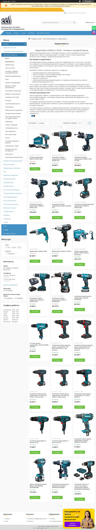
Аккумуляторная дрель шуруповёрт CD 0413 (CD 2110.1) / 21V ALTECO (38, 395)
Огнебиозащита (8, 211)
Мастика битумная (9, 179)
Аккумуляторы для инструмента (11, 150)
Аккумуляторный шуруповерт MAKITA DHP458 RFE (59, 299)
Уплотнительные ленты (10, 204)
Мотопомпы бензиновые (11, 190)
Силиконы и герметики (10, 175)
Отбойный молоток (11, 128)
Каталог (16, 33)
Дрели (7, 58)
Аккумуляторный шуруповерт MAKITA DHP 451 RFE (83, 158)
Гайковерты (9, 121)
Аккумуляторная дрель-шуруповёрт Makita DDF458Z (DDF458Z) (60, 485)
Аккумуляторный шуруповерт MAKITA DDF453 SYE (59, 158)
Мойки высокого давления (13, 110)
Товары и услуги (36, 39)
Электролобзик (10, 68)
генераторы (7, 219)
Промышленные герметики (11, 168)
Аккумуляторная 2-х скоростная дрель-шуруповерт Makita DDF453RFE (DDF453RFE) (82, 486)
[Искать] (74, 22)
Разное (7, 138)
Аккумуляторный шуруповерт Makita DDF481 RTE (61, 205)
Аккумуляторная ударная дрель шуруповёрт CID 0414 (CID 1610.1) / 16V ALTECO (61, 347)
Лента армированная (10, 197)
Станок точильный (11, 125)
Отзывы (5, 230)
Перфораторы (9, 65)
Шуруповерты (9, 61)
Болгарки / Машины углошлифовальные (11, 72)
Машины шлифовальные (13, 76)
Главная (8, 33)
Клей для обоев (8, 182)
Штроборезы (9, 107)
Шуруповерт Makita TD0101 (61, 251)
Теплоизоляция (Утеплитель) (12, 193)
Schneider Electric (8, 186)
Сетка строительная (9, 200)
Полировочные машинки (13, 113)
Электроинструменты (10, 55)
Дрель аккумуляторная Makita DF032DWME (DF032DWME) (38, 485)
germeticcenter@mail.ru (10, 285)
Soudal (5, 222)
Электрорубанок (10, 131)
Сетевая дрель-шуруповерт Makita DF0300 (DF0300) (39, 344)
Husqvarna (6, 215)
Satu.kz (56, 526)
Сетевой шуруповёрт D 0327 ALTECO (60, 441)
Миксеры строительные (12, 94)
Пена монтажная (8, 164)
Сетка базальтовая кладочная (13, 51)
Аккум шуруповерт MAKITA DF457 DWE (36, 158)
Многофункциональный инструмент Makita (12, 117)
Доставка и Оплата (43, 33)
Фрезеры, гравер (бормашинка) (10, 86)
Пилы (7, 79)
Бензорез (8, 100)
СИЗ (4, 172)
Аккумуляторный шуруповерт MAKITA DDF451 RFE (37, 205)
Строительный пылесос (12, 104)
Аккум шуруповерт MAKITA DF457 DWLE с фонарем (81, 252)
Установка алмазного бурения (12, 142)
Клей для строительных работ (13, 161)
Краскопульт (9, 154)
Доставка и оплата (9, 233)
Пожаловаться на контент (56, 528)
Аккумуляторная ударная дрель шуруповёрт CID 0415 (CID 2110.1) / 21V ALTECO (83, 347)
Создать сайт (6, 1)
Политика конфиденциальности (37, 518)
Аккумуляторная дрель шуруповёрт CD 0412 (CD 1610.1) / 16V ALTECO (60, 395)
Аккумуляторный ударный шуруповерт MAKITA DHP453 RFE (83, 205)
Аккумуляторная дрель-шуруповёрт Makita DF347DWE (83, 297)
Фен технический (10, 134)
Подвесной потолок (9, 48)
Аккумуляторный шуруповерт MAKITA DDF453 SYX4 (37, 299)
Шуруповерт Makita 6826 (38, 251)
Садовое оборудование (12, 82)
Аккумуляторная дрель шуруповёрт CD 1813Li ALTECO (82, 395)
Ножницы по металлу (12, 97)
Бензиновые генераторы (13, 91)
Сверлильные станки (11, 146)
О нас (23, 33)
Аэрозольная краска (9, 208)
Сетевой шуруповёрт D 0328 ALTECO (38, 441)
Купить (36, 169)
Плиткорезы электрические (14, 157)
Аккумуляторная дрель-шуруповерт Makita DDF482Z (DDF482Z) (83, 440)
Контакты (31, 33)
